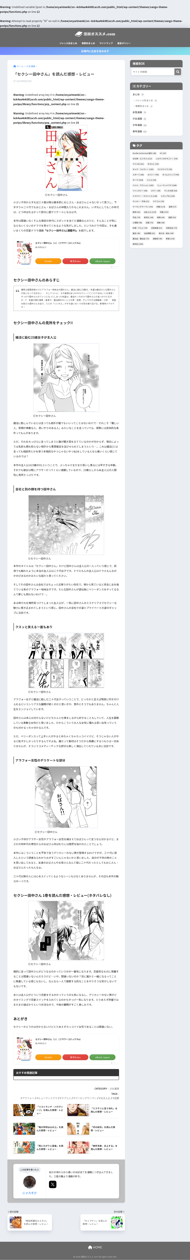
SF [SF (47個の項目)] (163, 154)
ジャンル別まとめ (68, 43)
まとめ (139, 95)
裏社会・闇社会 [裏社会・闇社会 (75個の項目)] (141, 239)
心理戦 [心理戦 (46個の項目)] (137, 223)
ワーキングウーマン (85, 1098)
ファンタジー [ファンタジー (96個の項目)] (140, 192)
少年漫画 (140, 126)
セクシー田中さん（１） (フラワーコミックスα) (61, 243)
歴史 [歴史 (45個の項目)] (136, 234)
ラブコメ (66, 1098)
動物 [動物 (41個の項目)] (136, 213)
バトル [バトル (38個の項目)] (151, 181)
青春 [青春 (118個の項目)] (170, 239)
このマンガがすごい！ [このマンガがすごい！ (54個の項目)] (167, 159)
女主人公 (105, 1098)
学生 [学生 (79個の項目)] (136, 218)
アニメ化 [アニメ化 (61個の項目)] (138, 165)
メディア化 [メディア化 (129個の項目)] (168, 197)
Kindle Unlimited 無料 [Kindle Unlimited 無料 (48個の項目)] (144, 154)
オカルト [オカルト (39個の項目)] (153, 165)
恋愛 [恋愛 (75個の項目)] (149, 223)
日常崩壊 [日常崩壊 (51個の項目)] (156, 229)
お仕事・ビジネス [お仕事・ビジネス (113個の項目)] (142, 159)
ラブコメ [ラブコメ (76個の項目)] (158, 202)
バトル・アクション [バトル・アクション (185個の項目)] (143, 186)
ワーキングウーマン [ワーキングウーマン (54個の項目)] (143, 207)
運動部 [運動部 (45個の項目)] (157, 239)
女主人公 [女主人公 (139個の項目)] (150, 213)
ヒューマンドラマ (47, 1098)
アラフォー (28, 1098)
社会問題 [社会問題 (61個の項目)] (149, 234)
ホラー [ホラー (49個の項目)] (155, 192)
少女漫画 (114, 1088)
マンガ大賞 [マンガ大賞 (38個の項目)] (170, 192)
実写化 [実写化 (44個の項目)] (148, 218)
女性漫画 (140, 112)
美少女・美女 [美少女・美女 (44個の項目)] (166, 234)
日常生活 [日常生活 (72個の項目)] (171, 229)
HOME (95, 1247)
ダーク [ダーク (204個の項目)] (138, 181)
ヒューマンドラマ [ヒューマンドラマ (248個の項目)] (167, 186)
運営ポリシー (124, 43)
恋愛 (116, 1098)
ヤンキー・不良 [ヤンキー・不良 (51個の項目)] (141, 202)
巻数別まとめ (88, 43)
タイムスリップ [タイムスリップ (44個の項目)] (170, 175)
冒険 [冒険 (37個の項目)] (172, 207)
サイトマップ (106, 43)
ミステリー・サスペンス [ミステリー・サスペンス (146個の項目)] (145, 197)
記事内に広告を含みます (95, 51)
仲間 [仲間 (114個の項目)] (160, 207)
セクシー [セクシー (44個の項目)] (153, 175)
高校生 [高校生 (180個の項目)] (138, 245)
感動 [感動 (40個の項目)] (161, 223)
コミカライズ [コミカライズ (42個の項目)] (164, 170)
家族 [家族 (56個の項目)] (161, 218)
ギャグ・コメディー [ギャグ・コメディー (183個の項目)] (143, 170)
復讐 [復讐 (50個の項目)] (172, 218)
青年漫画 (140, 132)
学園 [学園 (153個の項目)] (164, 213)
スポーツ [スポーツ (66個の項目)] (138, 175)
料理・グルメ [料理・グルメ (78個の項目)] (140, 229)
